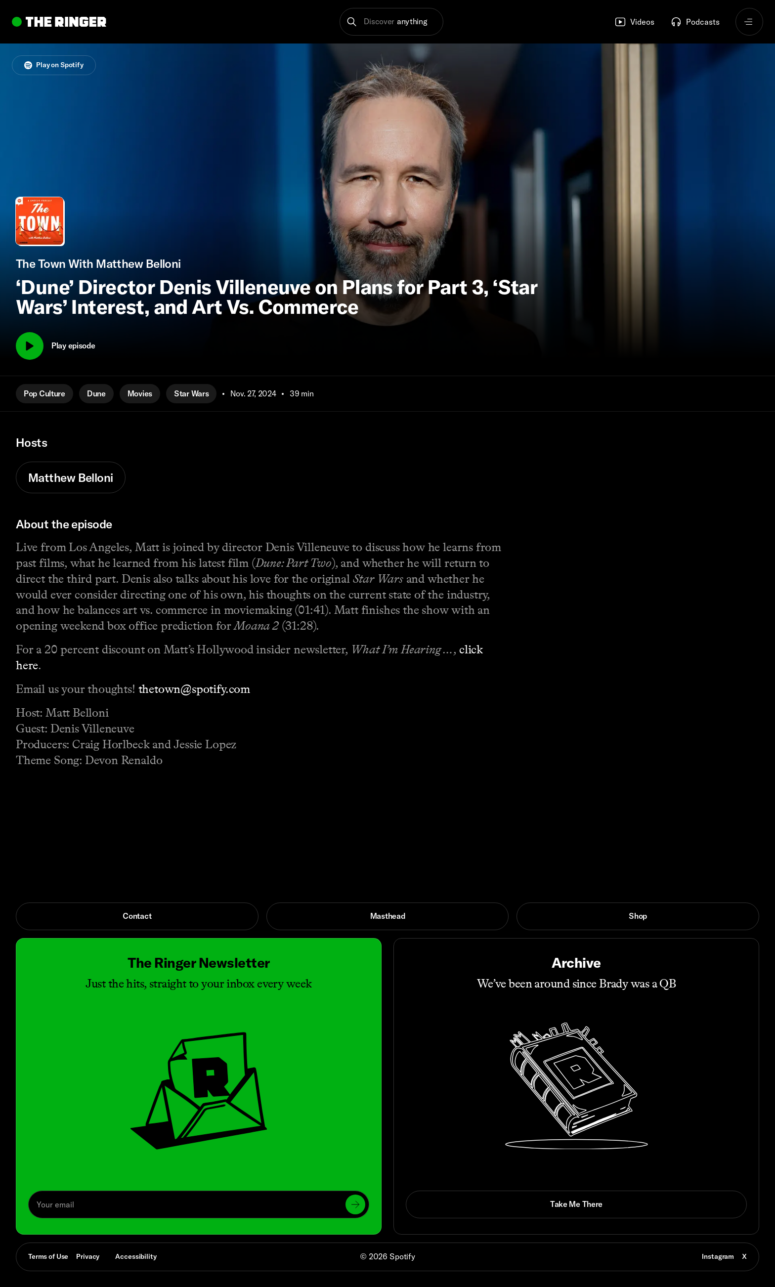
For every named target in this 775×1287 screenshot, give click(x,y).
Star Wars (191, 393)
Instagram (718, 1256)
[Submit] (355, 1204)
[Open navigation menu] (749, 22)
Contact (137, 916)
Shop (638, 916)
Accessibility (135, 1256)
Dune (96, 393)
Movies (140, 393)
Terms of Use (48, 1256)
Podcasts (695, 22)
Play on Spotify (54, 64)
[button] (392, 22)
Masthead (387, 916)
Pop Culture (44, 393)
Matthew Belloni (70, 477)
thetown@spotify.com (194, 689)
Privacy (87, 1256)
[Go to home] (59, 22)
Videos (634, 22)
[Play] (29, 346)
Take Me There (576, 1204)
